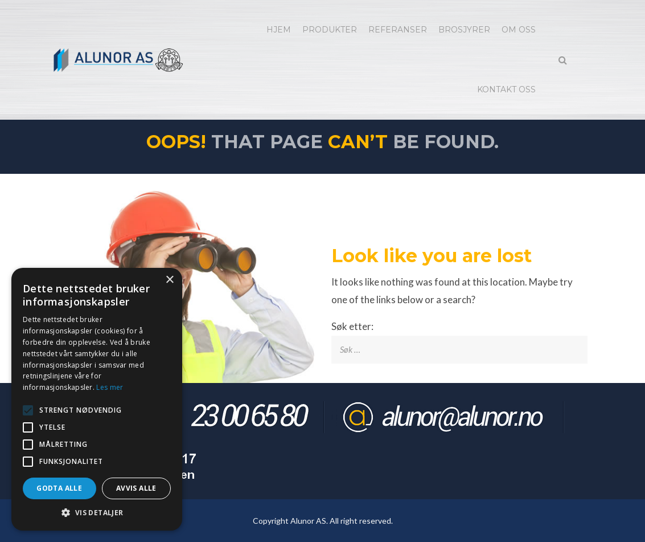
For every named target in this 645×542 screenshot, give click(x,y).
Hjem (278, 30)
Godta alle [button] (59, 488)
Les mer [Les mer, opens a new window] (109, 387)
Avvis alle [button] (136, 488)
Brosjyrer (464, 30)
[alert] (96, 399)
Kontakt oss (506, 89)
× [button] (169, 280)
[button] (97, 513)
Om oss (519, 30)
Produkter (329, 30)
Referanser (397, 30)
